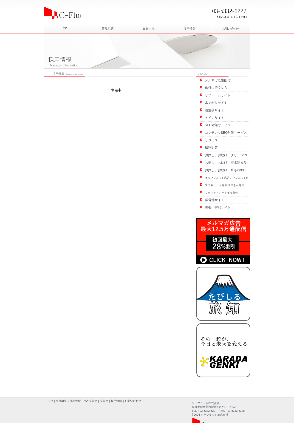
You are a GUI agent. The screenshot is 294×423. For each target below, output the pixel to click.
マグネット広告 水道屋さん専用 (224, 185)
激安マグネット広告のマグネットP (226, 177)
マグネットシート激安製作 (221, 192)
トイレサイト (214, 117)
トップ (49, 401)
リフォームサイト (218, 95)
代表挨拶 (75, 401)
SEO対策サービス (218, 125)
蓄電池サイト (214, 200)
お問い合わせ (133, 401)
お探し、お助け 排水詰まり (226, 162)
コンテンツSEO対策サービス (226, 132)
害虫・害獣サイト (218, 207)
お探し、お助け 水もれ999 (225, 170)
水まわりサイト (216, 103)
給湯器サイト (214, 110)
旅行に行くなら (216, 87)
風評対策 (211, 147)
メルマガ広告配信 (218, 80)
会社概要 (61, 401)
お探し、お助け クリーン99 (226, 155)
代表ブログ (90, 401)
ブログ (104, 401)
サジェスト (213, 140)
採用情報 (116, 401)
